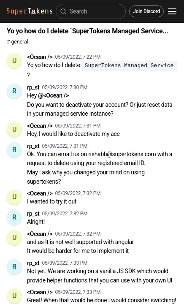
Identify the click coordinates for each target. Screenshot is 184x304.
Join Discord (146, 11)
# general (17, 41)
